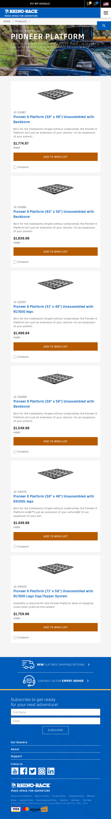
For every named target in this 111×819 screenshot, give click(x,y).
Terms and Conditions (21, 796)
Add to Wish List (55, 156)
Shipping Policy (76, 796)
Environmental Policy (46, 800)
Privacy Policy (59, 796)
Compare (23, 167)
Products (21, 21)
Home (7, 21)
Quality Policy (26, 800)
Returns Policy (42, 796)
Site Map (87, 800)
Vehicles (75, 800)
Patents (64, 800)
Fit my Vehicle (40, 3)
